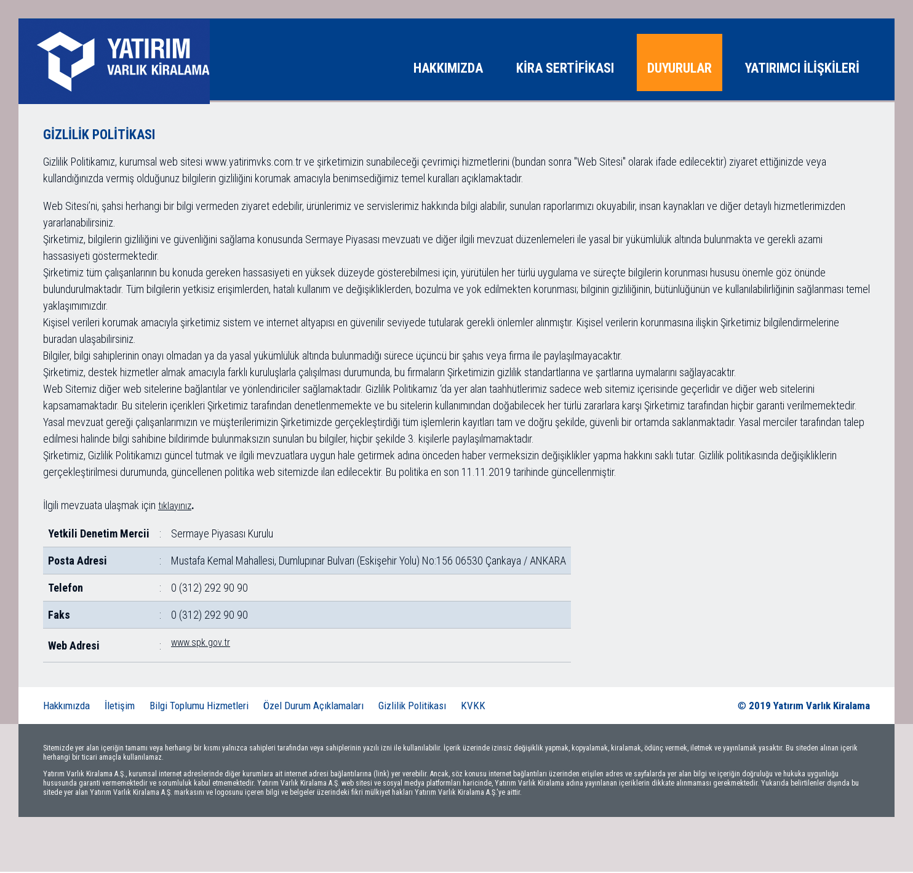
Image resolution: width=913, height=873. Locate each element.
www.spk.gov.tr (200, 644)
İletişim (120, 707)
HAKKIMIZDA (448, 68)
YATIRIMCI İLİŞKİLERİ (802, 68)
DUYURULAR (679, 68)
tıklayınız (174, 507)
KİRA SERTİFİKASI (565, 68)
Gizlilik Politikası (412, 707)
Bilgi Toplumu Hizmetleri (199, 707)
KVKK (473, 707)
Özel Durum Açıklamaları (313, 707)
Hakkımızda (66, 707)
